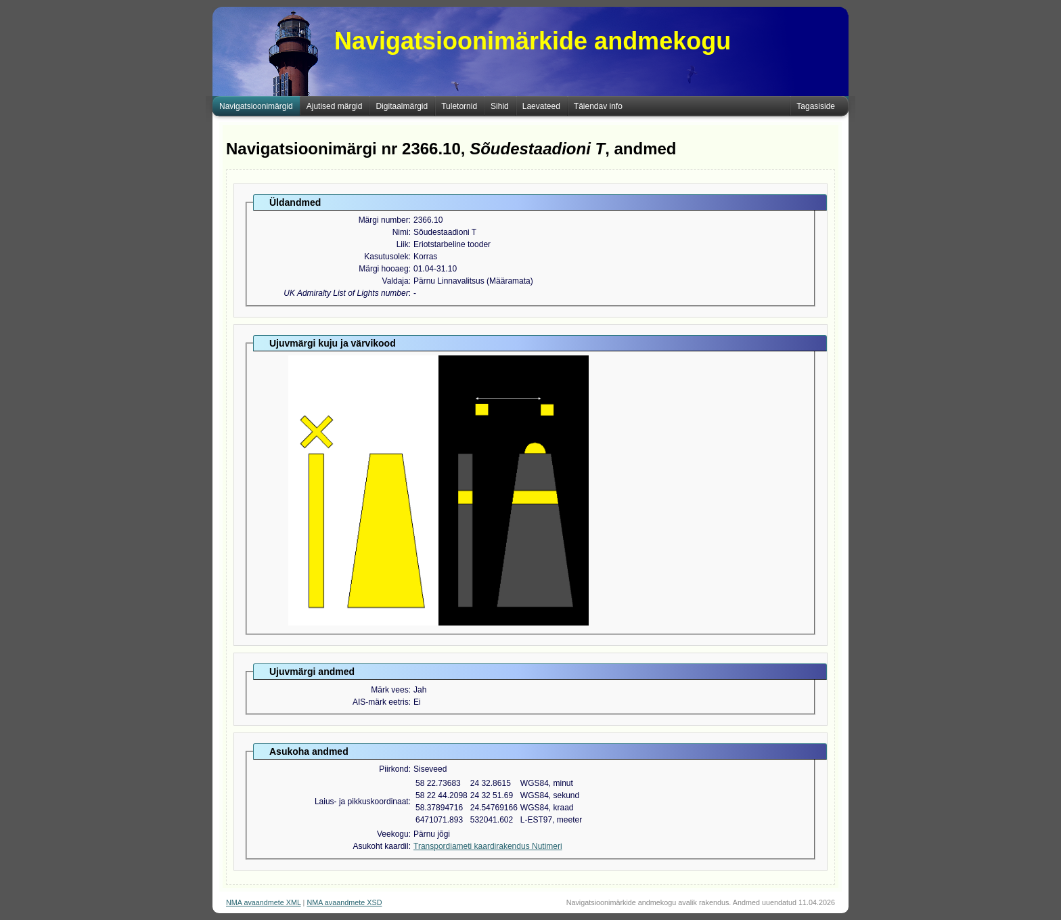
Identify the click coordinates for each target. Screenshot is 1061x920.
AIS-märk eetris (381, 702)
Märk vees (389, 690)
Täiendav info (598, 106)
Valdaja (395, 281)
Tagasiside (815, 106)
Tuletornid (459, 106)
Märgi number (384, 220)
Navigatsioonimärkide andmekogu (532, 41)
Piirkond (393, 769)
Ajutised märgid (335, 106)
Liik (403, 244)
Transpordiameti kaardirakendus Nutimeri (487, 846)
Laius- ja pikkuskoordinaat (362, 801)
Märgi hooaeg (383, 268)
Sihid (500, 106)
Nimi (400, 232)
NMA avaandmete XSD (344, 902)
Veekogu (393, 834)
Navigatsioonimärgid (256, 106)
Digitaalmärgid (402, 106)
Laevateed (541, 106)
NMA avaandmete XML (263, 902)
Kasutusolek (386, 256)
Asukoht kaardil (381, 846)
